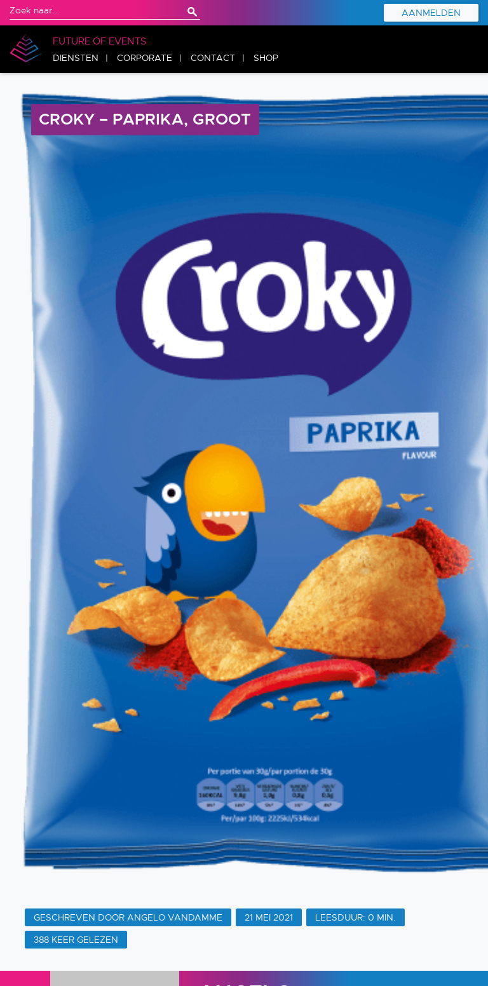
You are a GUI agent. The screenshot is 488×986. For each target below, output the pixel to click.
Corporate (144, 58)
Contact (213, 58)
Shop (266, 58)
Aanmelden (431, 12)
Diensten (75, 58)
